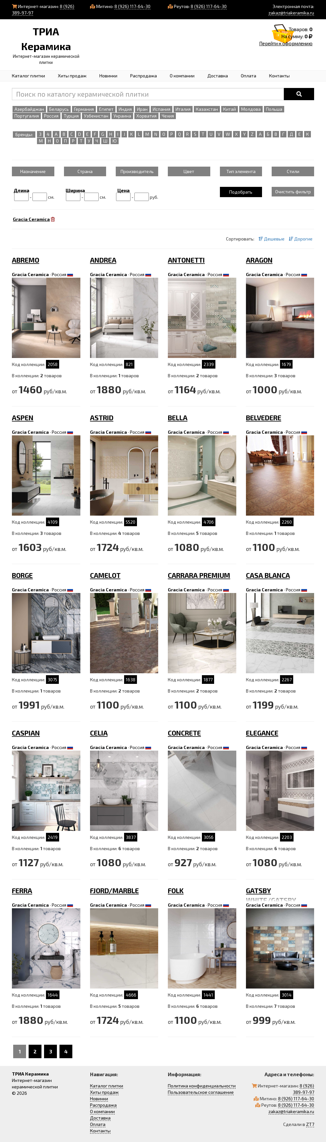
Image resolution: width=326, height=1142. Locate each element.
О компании (182, 75)
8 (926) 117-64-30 (132, 6)
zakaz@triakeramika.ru (291, 12)
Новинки (108, 75)
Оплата (248, 75)
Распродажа (143, 75)
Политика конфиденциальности (202, 1085)
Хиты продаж (72, 75)
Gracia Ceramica (30, 274)
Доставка (217, 75)
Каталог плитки (28, 75)
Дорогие (300, 238)
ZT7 (310, 1124)
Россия (59, 274)
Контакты (279, 75)
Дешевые (271, 238)
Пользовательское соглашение (201, 1092)
